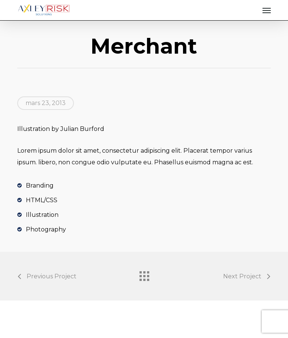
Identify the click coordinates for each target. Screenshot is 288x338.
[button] (266, 10)
